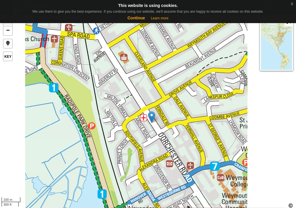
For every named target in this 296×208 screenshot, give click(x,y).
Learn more (160, 18)
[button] (7, 43)
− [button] (8, 31)
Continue (136, 18)
